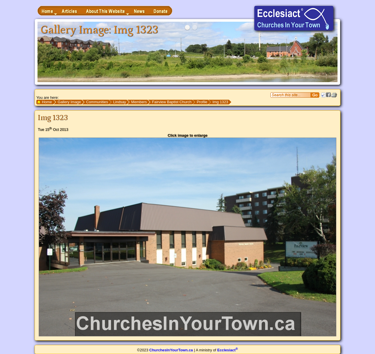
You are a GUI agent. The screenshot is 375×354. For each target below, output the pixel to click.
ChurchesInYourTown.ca (171, 350)
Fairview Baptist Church (172, 102)
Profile (202, 102)
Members (139, 102)
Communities (97, 102)
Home (47, 102)
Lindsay (119, 102)
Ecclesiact (227, 350)
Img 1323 (220, 102)
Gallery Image (69, 102)
